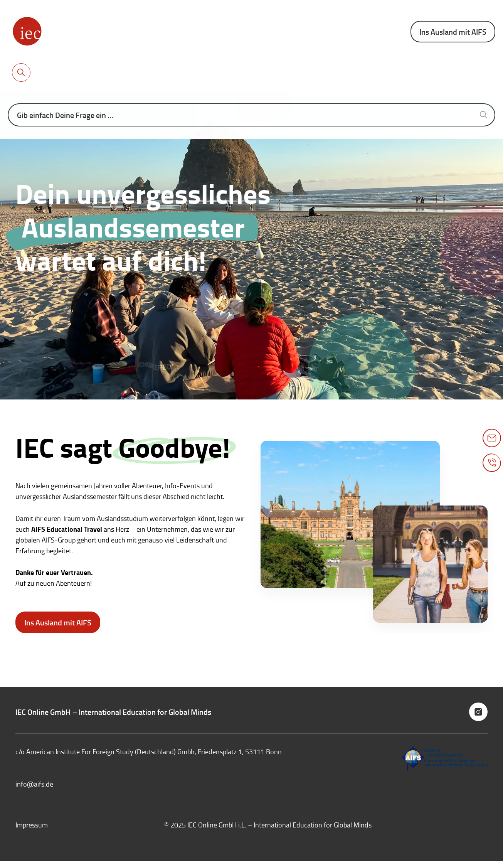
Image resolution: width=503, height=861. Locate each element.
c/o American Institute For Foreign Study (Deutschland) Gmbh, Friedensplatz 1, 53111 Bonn (148, 751)
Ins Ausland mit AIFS (452, 31)
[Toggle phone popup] (492, 462)
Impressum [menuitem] (31, 824)
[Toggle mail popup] (492, 438)
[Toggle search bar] (21, 72)
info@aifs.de (34, 784)
